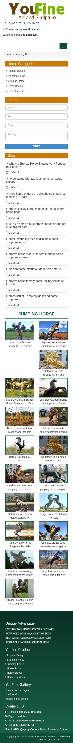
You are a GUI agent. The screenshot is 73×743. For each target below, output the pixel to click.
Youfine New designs (17, 690)
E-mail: (23, 711)
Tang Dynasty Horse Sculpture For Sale (19, 544)
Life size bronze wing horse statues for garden (53, 544)
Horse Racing (14, 86)
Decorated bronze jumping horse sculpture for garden (53, 489)
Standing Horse (15, 75)
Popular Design (15, 70)
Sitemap (66, 739)
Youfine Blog (12, 694)
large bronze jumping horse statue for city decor (53, 575)
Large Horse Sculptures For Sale (53, 516)
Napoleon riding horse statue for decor (53, 458)
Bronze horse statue (16, 698)
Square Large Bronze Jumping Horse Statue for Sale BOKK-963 (53, 346)
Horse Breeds (14, 672)
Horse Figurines (16, 91)
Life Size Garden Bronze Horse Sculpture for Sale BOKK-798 (20, 403)
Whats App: (24, 720)
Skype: (16, 716)
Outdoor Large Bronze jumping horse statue (19, 487)
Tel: (20, 724)
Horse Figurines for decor (19, 458)
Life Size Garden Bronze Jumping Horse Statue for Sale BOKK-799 (53, 403)
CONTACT (33, 23)
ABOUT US (18, 23)
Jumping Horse (15, 80)
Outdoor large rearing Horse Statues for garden (20, 518)
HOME (6, 23)
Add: (36, 729)
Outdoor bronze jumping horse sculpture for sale (19, 601)
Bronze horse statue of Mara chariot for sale (20, 430)
